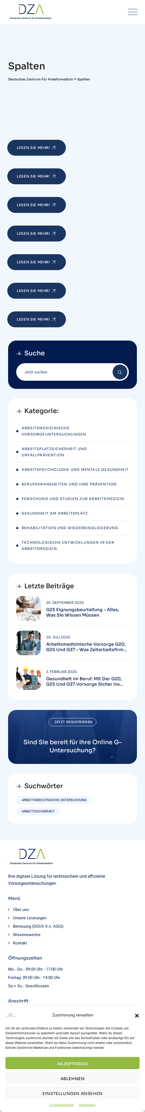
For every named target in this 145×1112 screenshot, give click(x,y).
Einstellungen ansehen (72, 1093)
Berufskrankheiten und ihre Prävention (69, 484)
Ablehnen (72, 1078)
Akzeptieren (72, 1063)
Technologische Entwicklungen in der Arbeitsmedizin (68, 545)
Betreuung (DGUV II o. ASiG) (38, 926)
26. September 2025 (65, 602)
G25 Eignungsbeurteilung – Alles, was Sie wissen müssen (82, 612)
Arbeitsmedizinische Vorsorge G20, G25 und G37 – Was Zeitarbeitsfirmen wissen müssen (87, 647)
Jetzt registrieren (73, 722)
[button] (137, 1015)
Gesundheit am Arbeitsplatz (55, 513)
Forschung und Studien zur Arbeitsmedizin (73, 499)
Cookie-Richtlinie (62, 1105)
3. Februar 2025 (61, 671)
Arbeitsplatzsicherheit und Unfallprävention (54, 452)
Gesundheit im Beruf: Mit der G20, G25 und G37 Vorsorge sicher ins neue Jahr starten (84, 681)
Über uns (21, 909)
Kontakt (20, 943)
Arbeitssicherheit (38, 811)
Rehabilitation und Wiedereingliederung (70, 528)
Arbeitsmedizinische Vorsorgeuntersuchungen (54, 431)
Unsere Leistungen (29, 918)
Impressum (87, 1105)
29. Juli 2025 (58, 637)
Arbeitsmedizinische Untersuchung (54, 800)
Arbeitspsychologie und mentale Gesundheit (75, 469)
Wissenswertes (27, 934)
